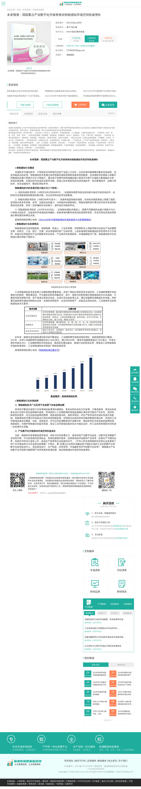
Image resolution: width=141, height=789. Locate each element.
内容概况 (28, 113)
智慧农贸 (32, 783)
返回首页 (135, 408)
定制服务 (91, 760)
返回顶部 (135, 371)
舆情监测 (121, 664)
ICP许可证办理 (84, 781)
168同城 (59, 783)
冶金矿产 (102, 613)
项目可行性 (80, 760)
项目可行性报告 (33, 781)
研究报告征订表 (119, 526)
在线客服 (135, 380)
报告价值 (42, 113)
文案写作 (69, 783)
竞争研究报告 (38, 9)
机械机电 (127, 613)
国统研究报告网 (57, 781)
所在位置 (11, 9)
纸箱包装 (50, 783)
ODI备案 (95, 781)
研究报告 (27, 9)
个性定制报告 (52, 104)
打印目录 (111, 113)
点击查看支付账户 (121, 538)
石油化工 (115, 613)
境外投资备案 (121, 781)
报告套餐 (57, 113)
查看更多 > (108, 720)
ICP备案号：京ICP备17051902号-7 (79, 766)
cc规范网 (21, 781)
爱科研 (45, 781)
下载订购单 (25, 104)
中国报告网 (70, 781)
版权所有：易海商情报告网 (106, 766)
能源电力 (89, 613)
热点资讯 (112, 760)
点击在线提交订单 (121, 529)
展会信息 (96, 664)
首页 (19, 9)
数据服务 (102, 760)
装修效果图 (21, 783)
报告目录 (14, 113)
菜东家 (41, 783)
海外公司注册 (107, 781)
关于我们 (123, 760)
